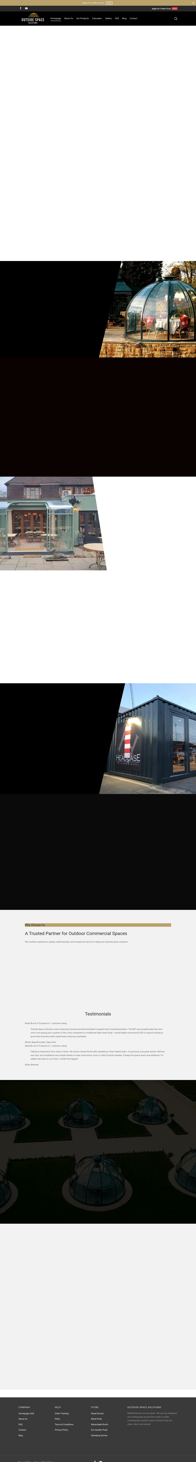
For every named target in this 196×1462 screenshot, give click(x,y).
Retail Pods (96, 1419)
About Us (68, 18)
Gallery (108, 18)
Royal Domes (97, 1413)
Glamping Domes (99, 1435)
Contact (133, 18)
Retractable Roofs (99, 1424)
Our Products (82, 18)
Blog (124, 18)
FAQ (117, 18)
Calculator (97, 18)
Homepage (56, 18)
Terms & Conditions (64, 1424)
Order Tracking (62, 1413)
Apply (109, 3)
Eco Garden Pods (99, 1430)
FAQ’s (57, 1419)
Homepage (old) (26, 1413)
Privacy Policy (61, 1430)
